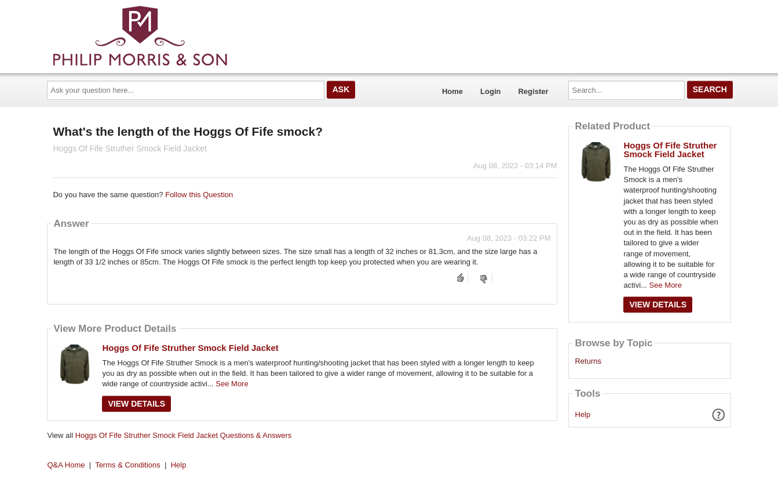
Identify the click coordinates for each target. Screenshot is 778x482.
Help (583, 414)
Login (490, 91)
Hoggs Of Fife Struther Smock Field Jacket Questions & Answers (183, 435)
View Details (136, 403)
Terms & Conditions (127, 465)
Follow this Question (199, 194)
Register (533, 91)
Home (452, 91)
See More (231, 383)
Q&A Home (66, 465)
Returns (588, 361)
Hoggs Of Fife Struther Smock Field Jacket (190, 348)
